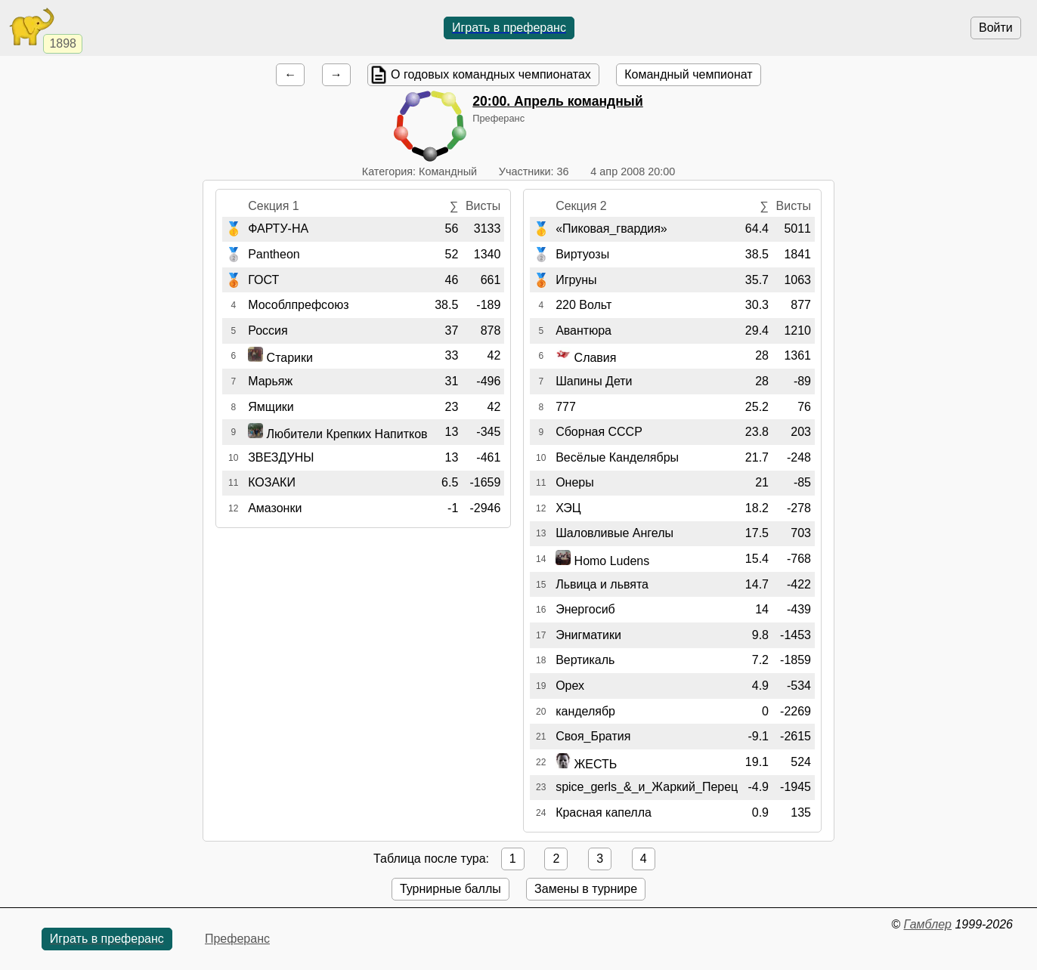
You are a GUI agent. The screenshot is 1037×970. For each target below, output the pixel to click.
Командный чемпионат (688, 74)
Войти (996, 27)
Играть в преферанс (509, 27)
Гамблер (927, 924)
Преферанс (237, 938)
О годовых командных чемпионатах (491, 74)
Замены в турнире (585, 888)
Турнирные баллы (450, 888)
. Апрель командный (557, 101)
